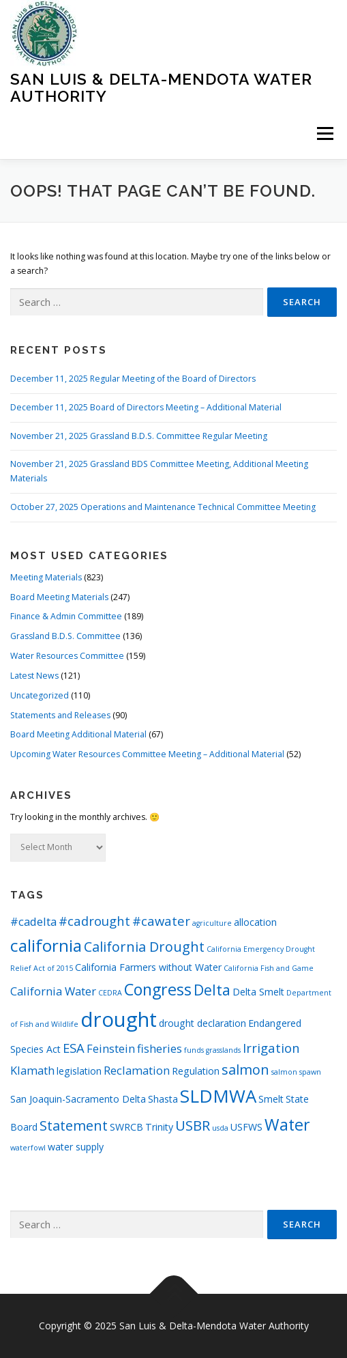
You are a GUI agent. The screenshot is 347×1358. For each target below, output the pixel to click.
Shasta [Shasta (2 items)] (163, 1098)
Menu (324, 133)
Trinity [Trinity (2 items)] (159, 1126)
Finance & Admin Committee (66, 616)
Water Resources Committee (67, 656)
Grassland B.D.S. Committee (65, 636)
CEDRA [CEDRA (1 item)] (110, 993)
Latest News (34, 675)
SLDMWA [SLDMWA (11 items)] (218, 1096)
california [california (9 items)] (46, 945)
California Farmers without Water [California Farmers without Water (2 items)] (148, 967)
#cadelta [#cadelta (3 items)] (33, 921)
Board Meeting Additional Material (78, 734)
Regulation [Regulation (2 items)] (196, 1070)
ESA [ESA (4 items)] (74, 1047)
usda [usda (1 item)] (220, 1128)
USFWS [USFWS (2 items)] (246, 1126)
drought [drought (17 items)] (118, 1019)
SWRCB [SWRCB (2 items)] (126, 1126)
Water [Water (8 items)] (287, 1124)
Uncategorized (39, 695)
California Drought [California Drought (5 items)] (144, 946)
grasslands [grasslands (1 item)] (223, 1050)
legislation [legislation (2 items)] (79, 1070)
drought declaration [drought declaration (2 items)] (202, 1023)
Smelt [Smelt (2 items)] (271, 1098)
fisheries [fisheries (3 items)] (159, 1048)
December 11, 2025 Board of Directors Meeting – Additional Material (146, 407)
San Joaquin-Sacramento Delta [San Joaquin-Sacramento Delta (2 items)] (78, 1098)
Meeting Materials (46, 577)
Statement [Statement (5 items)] (74, 1125)
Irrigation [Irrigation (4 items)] (271, 1047)
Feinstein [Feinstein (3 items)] (111, 1048)
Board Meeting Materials (59, 597)
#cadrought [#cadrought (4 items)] (94, 920)
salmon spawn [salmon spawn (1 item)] (296, 1072)
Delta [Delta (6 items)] (212, 990)
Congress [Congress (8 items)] (158, 989)
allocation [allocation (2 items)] (255, 922)
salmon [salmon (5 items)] (245, 1069)
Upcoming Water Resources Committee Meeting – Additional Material (147, 754)
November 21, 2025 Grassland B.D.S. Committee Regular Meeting (138, 436)
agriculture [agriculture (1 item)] (212, 923)
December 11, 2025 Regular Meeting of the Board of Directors (133, 378)
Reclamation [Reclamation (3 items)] (137, 1070)
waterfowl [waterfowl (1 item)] (28, 1147)
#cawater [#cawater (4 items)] (161, 920)
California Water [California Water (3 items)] (53, 991)
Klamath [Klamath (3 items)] (32, 1070)
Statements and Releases (60, 715)
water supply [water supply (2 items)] (76, 1146)
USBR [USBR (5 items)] (192, 1125)
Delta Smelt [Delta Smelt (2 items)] (258, 991)
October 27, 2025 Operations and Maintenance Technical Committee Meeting (163, 507)
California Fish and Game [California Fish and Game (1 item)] (269, 968)
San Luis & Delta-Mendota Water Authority (161, 87)
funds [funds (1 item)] (194, 1050)
